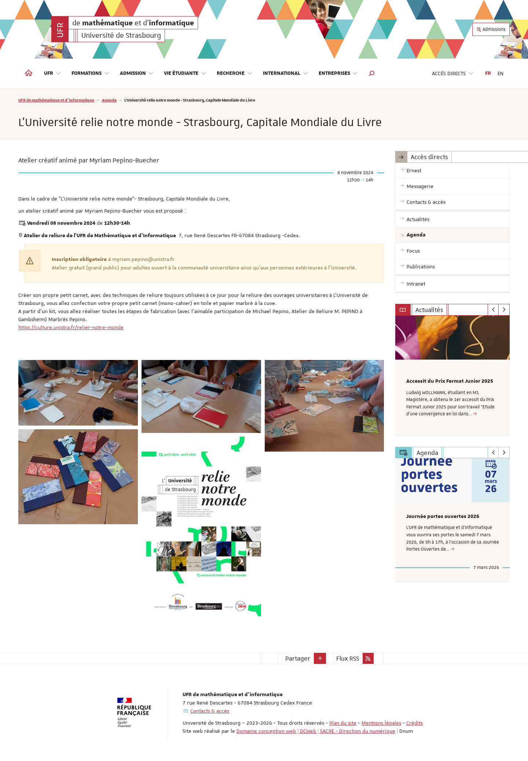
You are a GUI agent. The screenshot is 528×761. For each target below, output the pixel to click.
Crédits (414, 723)
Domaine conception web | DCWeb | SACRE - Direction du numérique (315, 731)
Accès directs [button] (453, 73)
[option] (452, 376)
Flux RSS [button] (347, 658)
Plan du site (342, 723)
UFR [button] (52, 73)
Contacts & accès (209, 710)
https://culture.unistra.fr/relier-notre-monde (71, 327)
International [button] (285, 73)
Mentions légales (381, 723)
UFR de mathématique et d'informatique (56, 100)
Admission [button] (137, 73)
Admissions (491, 29)
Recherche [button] (235, 73)
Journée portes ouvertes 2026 (442, 516)
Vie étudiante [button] (185, 73)
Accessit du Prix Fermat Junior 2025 (449, 381)
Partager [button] (297, 658)
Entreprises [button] (338, 73)
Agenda (109, 100)
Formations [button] (91, 73)
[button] (372, 73)
